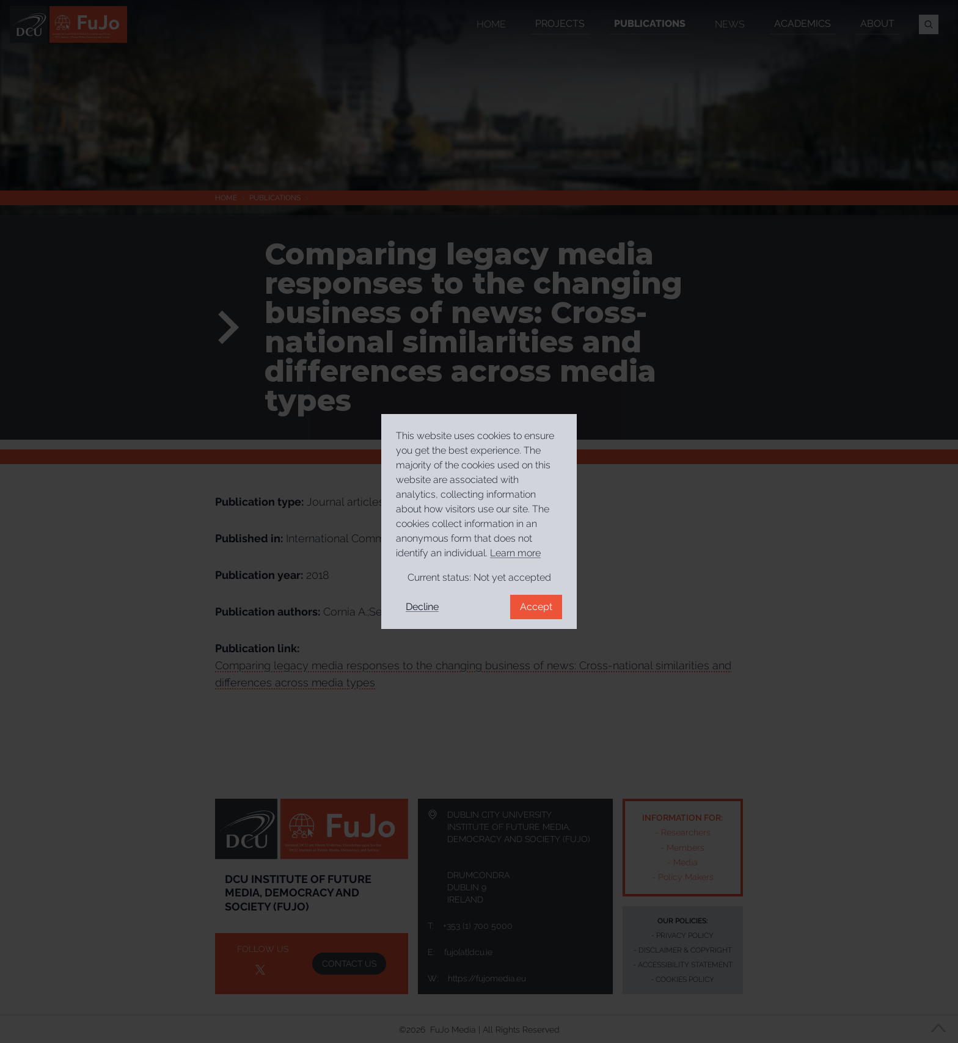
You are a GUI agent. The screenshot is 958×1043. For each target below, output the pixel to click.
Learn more (515, 553)
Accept (536, 606)
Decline (422, 606)
